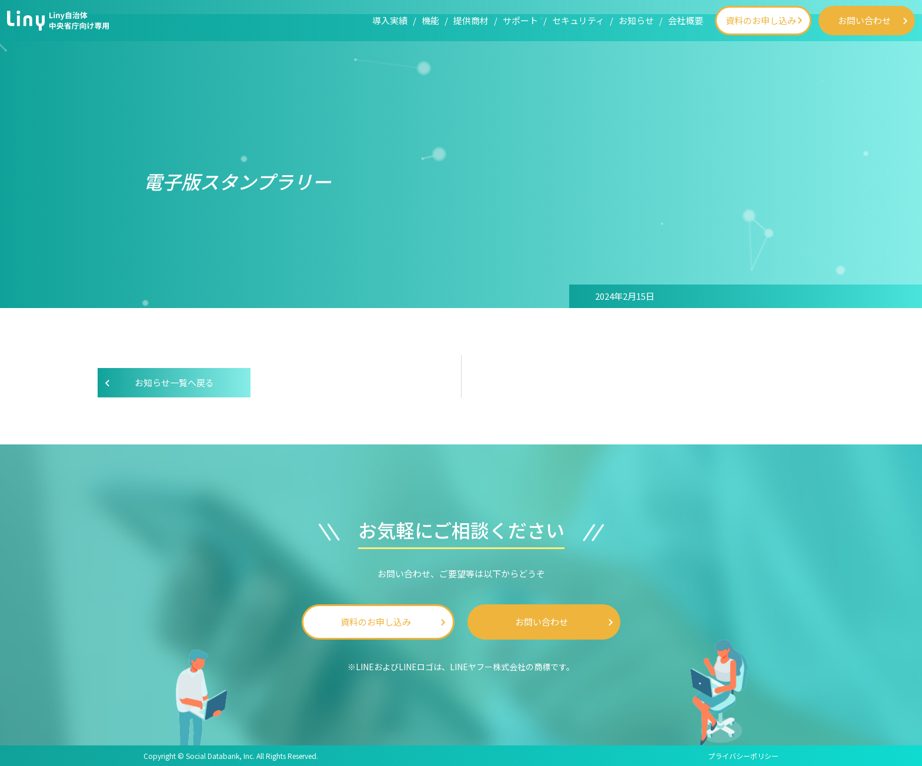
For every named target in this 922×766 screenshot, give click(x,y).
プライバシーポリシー (743, 756)
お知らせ (636, 20)
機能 (430, 20)
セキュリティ (578, 20)
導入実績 (389, 20)
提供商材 (471, 20)
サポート (520, 20)
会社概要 (685, 20)
